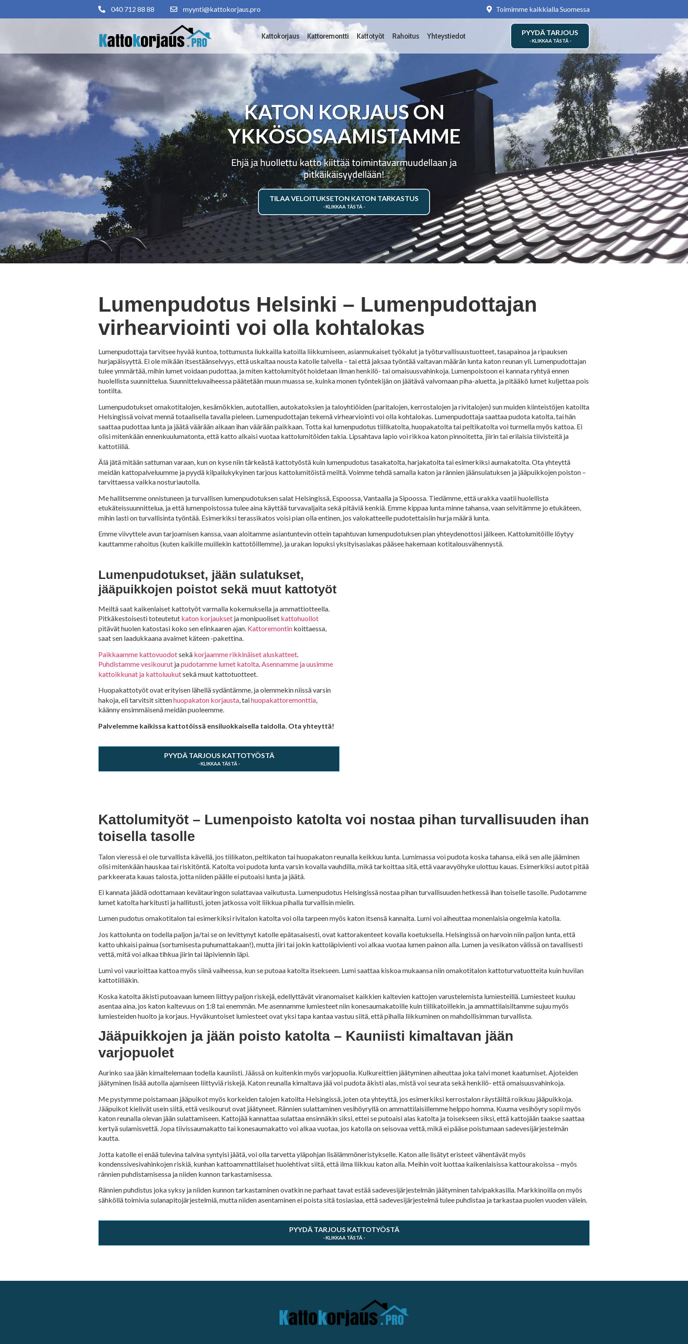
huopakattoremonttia (283, 700)
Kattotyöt (370, 36)
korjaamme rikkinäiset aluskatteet (245, 654)
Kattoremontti (328, 36)
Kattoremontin (269, 628)
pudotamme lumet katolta (220, 664)
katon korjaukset (207, 618)
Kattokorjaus (280, 36)
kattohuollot (300, 618)
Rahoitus (405, 36)
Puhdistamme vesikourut (135, 664)
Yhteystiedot (446, 36)
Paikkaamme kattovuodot (137, 654)
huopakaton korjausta (206, 700)
